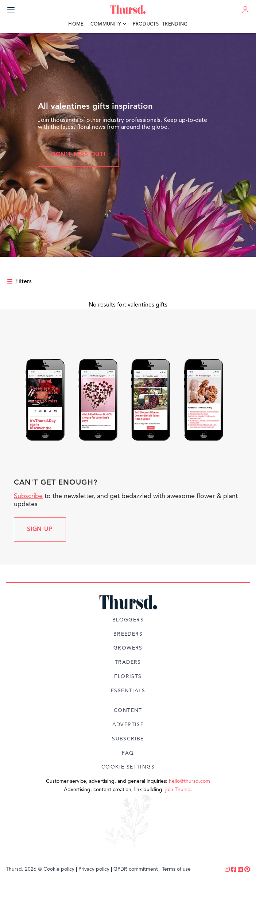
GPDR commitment (135, 869)
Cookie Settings (128, 767)
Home (76, 24)
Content (128, 710)
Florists (127, 676)
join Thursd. (178, 789)
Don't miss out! (78, 155)
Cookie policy (58, 869)
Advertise (128, 724)
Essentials (128, 690)
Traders (128, 662)
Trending (175, 24)
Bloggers (128, 620)
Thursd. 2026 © (24, 869)
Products (146, 24)
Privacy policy (93, 869)
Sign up (40, 529)
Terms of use (176, 869)
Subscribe (28, 496)
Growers (128, 648)
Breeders (128, 634)
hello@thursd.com (189, 781)
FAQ (128, 753)
